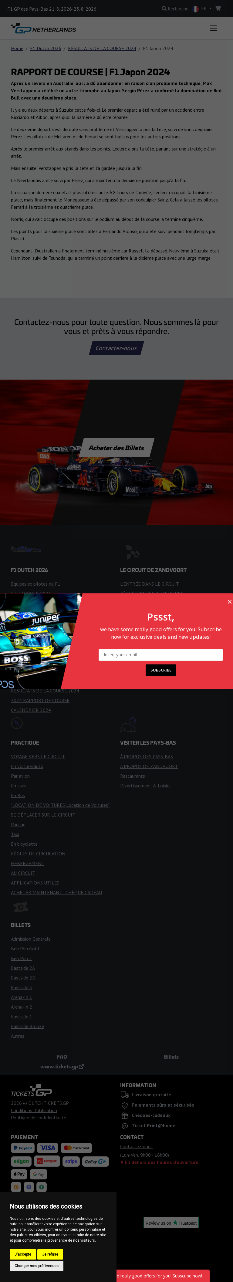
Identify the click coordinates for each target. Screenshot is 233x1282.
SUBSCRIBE (160, 670)
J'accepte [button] (23, 1254)
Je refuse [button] (50, 1254)
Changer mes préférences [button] (37, 1266)
